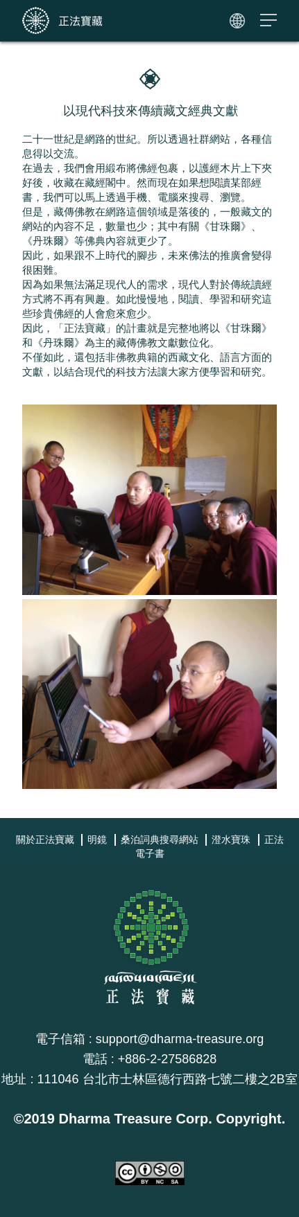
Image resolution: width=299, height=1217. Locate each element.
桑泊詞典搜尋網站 (159, 840)
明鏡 (97, 840)
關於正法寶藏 (45, 840)
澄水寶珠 (231, 840)
